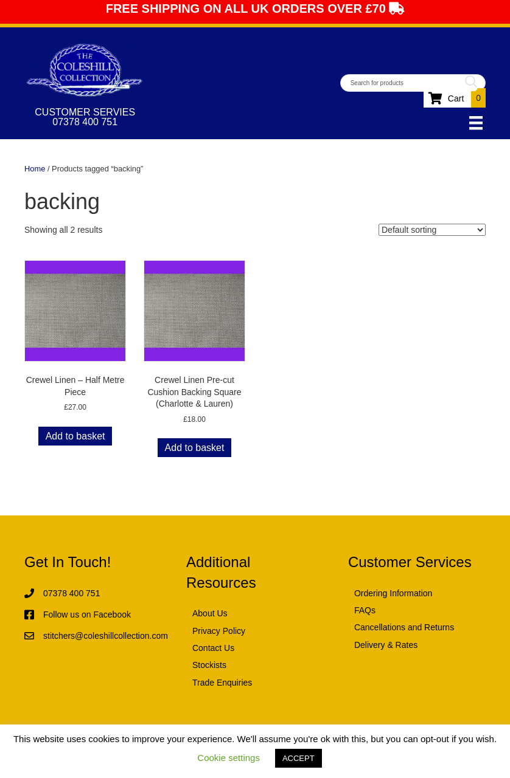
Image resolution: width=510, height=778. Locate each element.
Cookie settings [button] (228, 757)
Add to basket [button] (75, 436)
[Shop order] (432, 230)
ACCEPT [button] (298, 758)
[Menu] (476, 123)
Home (34, 168)
